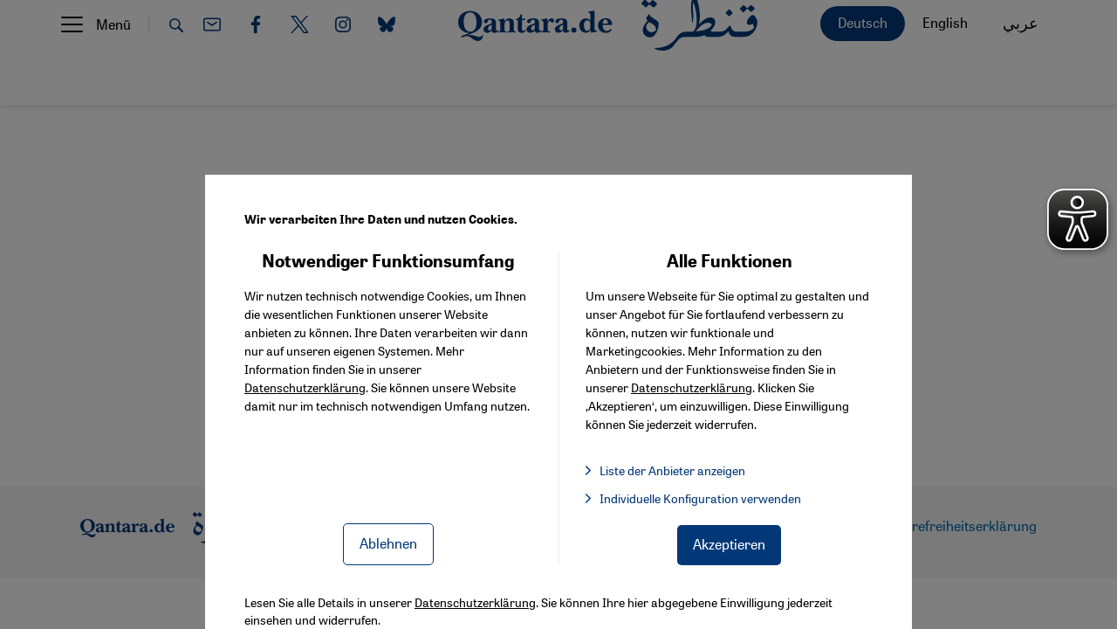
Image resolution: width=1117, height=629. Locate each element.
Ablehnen (388, 543)
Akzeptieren (729, 544)
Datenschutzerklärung (305, 387)
